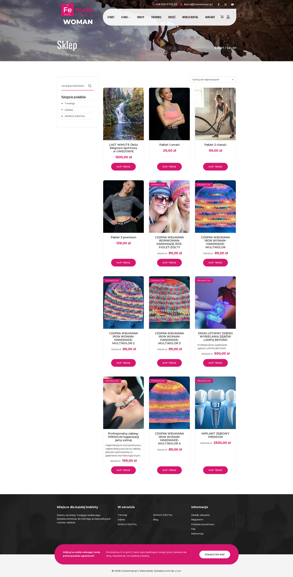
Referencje (197, 533)
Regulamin (197, 519)
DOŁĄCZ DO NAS (215, 554)
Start (110, 17)
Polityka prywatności (202, 524)
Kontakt (210, 17)
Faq (193, 529)
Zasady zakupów (200, 515)
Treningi (156, 17)
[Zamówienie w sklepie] (213, 80)
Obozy (140, 17)
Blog (155, 519)
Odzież (171, 17)
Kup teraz (123, 166)
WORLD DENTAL (190, 17)
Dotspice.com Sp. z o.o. (167, 570)
